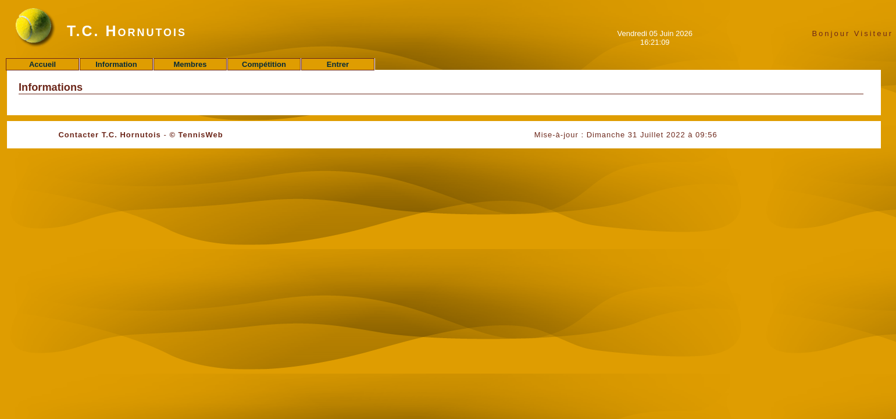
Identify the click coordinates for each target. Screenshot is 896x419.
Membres (189, 64)
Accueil (42, 64)
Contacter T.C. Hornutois (109, 134)
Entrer (338, 64)
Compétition (264, 64)
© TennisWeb (196, 134)
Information (116, 64)
